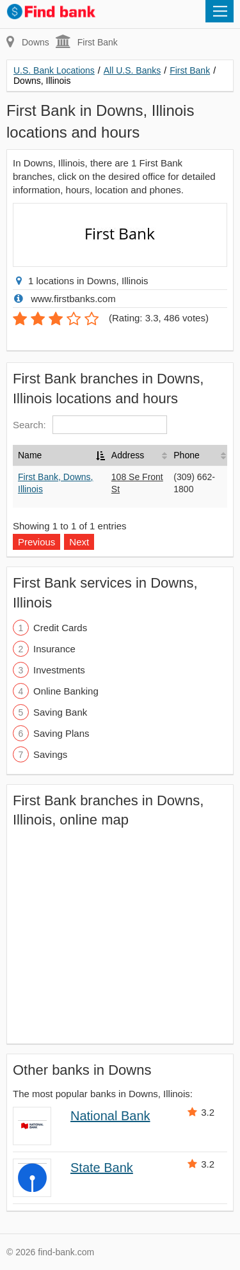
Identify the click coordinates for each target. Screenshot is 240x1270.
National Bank (110, 1116)
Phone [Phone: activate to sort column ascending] (186, 455)
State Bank (101, 1168)
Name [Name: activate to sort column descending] (30, 455)
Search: (90, 424)
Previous (36, 541)
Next (79, 541)
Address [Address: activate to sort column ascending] (127, 455)
